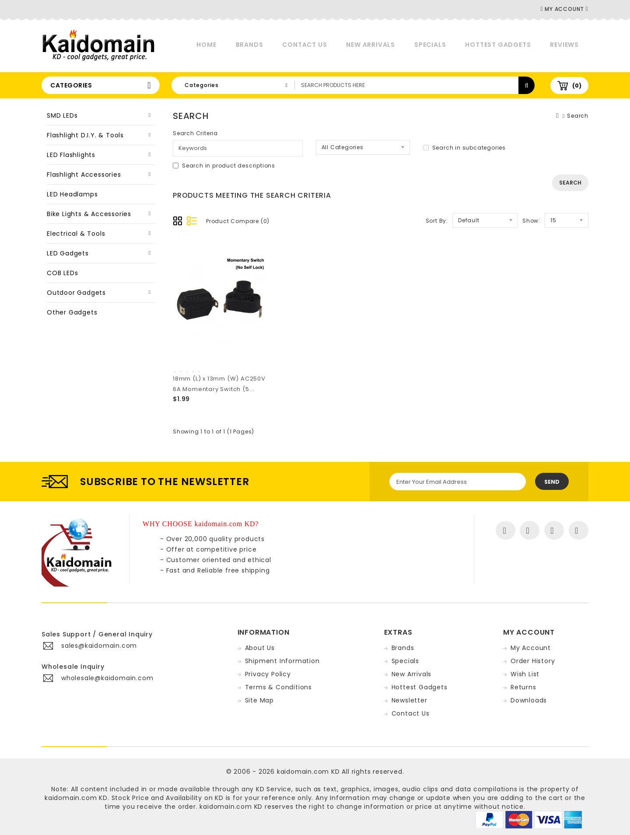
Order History (533, 661)
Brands (249, 44)
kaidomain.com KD (308, 771)
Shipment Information (282, 661)
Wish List (525, 674)
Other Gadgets (72, 312)
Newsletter (409, 700)
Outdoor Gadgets (76, 292)
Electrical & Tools (76, 233)
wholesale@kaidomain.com (107, 678)
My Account (531, 647)
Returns (523, 687)
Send (552, 482)
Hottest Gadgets (498, 44)
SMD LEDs (62, 115)
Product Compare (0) (238, 221)
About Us (260, 647)
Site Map (259, 700)
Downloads (529, 700)
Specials (430, 44)
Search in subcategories (464, 147)
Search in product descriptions (224, 165)
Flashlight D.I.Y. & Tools (85, 135)
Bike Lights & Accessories (89, 214)
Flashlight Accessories (84, 174)
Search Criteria (195, 133)
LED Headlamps (72, 194)
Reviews (564, 44)
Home (206, 44)
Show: (531, 220)
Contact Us (304, 44)
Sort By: (437, 220)
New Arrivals (370, 44)
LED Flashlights (71, 154)
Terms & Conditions (278, 687)
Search (577, 115)
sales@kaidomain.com (99, 645)
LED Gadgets (68, 253)
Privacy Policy (268, 674)
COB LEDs (62, 273)
